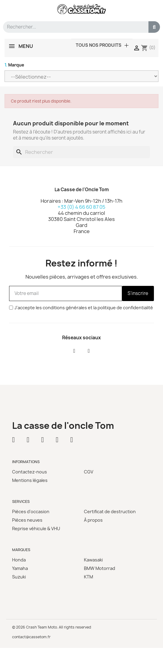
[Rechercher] (81, 152)
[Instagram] (89, 351)
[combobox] (73, 27)
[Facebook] (74, 351)
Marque (14, 65)
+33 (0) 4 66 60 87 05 (81, 207)
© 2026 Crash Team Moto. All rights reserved (51, 627)
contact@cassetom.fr (31, 636)
